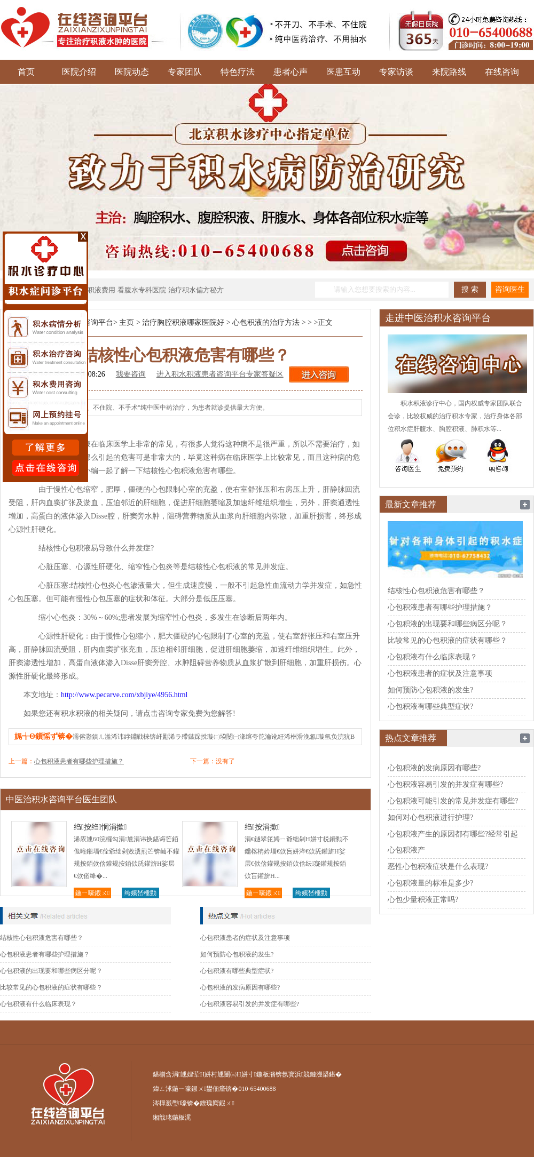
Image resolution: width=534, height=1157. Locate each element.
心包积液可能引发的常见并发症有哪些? (453, 801)
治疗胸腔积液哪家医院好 (183, 322)
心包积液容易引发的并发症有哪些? (249, 1004)
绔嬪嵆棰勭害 (140, 893)
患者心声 (290, 71)
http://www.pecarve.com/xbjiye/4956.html (124, 695)
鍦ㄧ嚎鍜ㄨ (92, 893)
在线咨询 (502, 71)
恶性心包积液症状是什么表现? (438, 867)
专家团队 (185, 71)
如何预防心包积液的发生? (236, 954)
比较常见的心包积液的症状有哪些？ (51, 987)
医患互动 (343, 71)
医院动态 (132, 71)
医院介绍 (79, 71)
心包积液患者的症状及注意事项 (245, 937)
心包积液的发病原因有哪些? (240, 987)
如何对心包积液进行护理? (430, 817)
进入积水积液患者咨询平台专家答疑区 (220, 374)
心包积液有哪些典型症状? (236, 971)
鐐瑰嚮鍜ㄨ (217, 1103)
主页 (126, 322)
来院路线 (449, 71)
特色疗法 (238, 71)
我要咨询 (131, 374)
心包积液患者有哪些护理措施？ (79, 761)
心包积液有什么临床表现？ (38, 1004)
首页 (26, 71)
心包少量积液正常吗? (423, 900)
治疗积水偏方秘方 (196, 290)
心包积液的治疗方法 (266, 322)
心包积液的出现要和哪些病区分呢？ (51, 971)
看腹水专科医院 (141, 290)
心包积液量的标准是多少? (430, 883)
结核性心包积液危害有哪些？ (41, 937)
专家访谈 (396, 71)
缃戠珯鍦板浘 (172, 1117)
